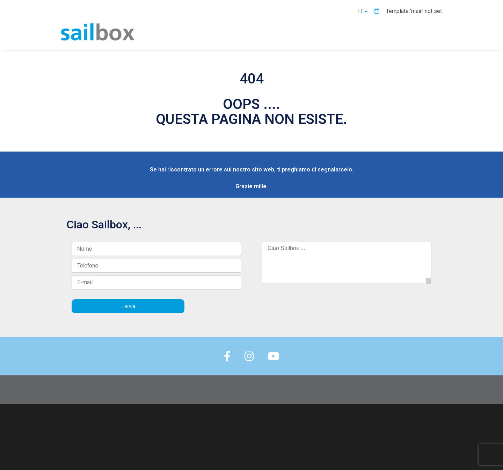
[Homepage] (97, 38)
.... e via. (128, 306)
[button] (376, 11)
